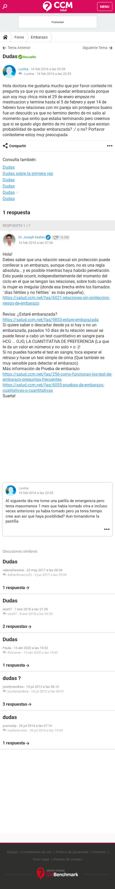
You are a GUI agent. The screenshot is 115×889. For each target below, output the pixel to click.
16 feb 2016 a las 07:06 (35, 243)
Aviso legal (41, 859)
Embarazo (39, 37)
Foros (19, 37)
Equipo (12, 852)
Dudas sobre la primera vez (28, 173)
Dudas (9, 179)
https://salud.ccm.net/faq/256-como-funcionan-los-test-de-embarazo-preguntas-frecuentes (57, 377)
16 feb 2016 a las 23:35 (54, 74)
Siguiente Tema (95, 48)
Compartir (17, 146)
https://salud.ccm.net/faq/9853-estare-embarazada (51, 319)
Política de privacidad (72, 852)
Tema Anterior (19, 48)
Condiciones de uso (37, 852)
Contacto (99, 852)
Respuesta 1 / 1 (17, 225)
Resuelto (29, 57)
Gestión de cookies (67, 859)
